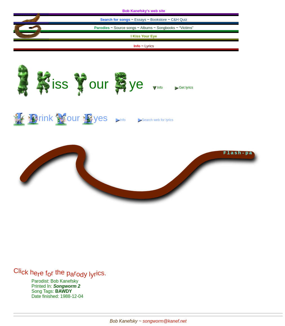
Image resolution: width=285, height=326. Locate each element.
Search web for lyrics (155, 120)
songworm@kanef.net (165, 321)
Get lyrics (184, 88)
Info (158, 88)
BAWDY (63, 291)
